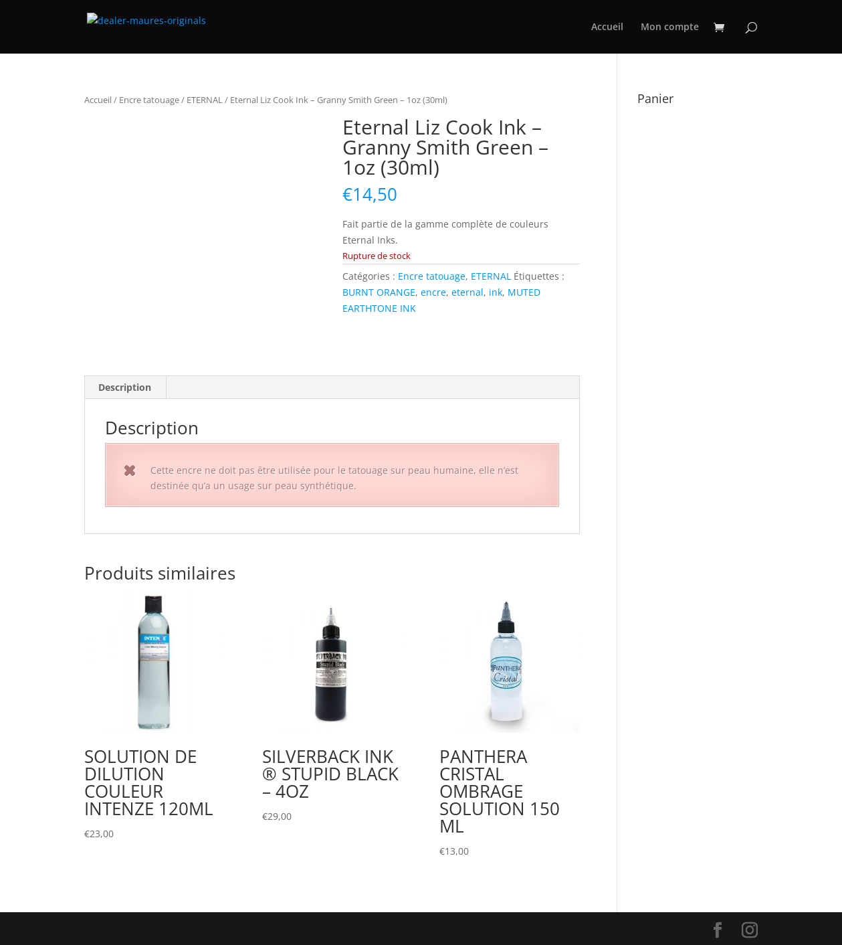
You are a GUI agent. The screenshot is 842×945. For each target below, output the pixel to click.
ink (495, 292)
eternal (467, 292)
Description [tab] (124, 387)
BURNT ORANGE (378, 292)
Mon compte (670, 27)
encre (433, 292)
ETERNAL (205, 100)
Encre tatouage (149, 100)
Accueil (607, 27)
